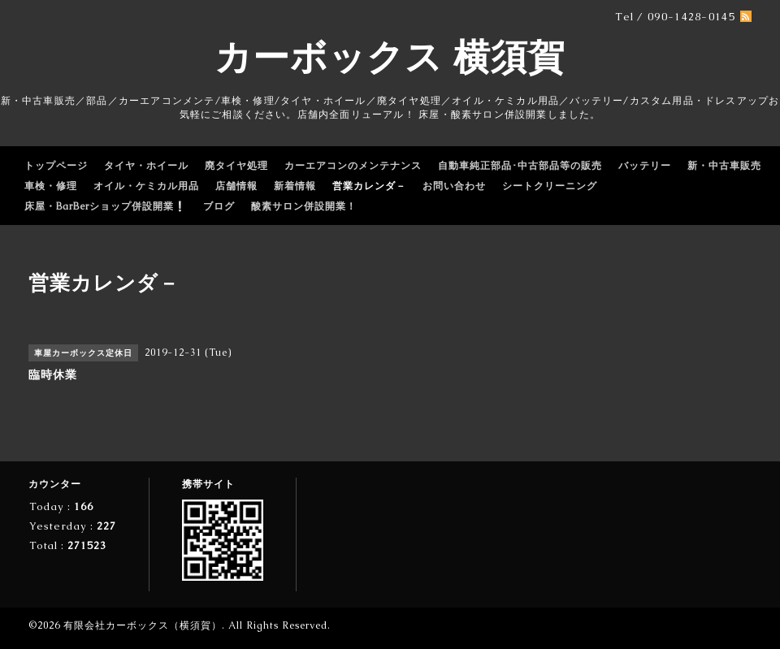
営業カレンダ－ (369, 186)
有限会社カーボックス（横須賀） (142, 625)
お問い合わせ (454, 186)
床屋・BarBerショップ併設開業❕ (105, 206)
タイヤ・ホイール (146, 165)
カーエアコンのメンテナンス (353, 165)
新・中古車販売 (724, 165)
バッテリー (644, 165)
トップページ (56, 165)
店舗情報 (236, 186)
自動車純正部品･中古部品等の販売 (520, 165)
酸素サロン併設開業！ (304, 206)
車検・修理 (50, 186)
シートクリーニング (549, 186)
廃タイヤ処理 (236, 165)
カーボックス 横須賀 (390, 56)
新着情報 (295, 186)
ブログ (219, 206)
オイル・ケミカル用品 (146, 186)
